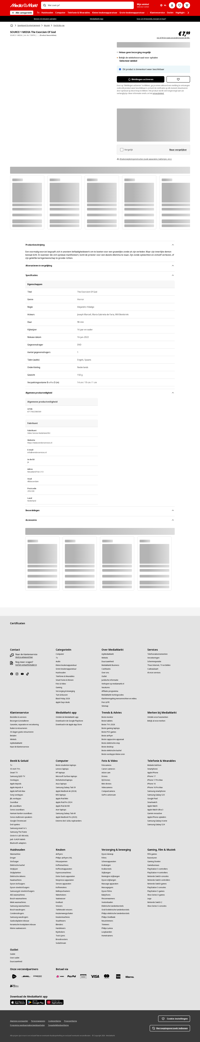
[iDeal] (60, 976)
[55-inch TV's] (15, 769)
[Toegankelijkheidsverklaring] (58, 1025)
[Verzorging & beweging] (65, 691)
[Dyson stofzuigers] (17, 883)
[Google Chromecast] (18, 820)
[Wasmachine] (15, 854)
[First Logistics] (14, 986)
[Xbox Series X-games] (156, 895)
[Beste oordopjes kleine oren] (113, 754)
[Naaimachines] (16, 880)
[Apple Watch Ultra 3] (155, 809)
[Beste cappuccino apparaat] (113, 739)
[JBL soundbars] (16, 806)
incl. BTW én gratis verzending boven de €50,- (173, 38)
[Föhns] (104, 857)
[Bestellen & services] (18, 717)
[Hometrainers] (107, 935)
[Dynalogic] (37, 976)
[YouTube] (23, 674)
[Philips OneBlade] (108, 917)
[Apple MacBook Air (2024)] (66, 791)
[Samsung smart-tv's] (18, 828)
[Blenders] (59, 924)
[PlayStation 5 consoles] (156, 887)
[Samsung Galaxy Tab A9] (66, 813)
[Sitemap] (105, 706)
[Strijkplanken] (15, 872)
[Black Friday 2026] (63, 698)
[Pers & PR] (105, 702)
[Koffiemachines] (62, 865)
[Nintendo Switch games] (157, 883)
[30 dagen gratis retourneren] (22, 732)
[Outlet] (104, 676)
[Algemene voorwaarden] (19, 1021)
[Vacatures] (106, 687)
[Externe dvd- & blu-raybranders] (69, 820)
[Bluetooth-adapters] (18, 843)
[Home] (12, 25)
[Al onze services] (154, 672)
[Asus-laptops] (61, 783)
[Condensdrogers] (17, 913)
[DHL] (26, 976)
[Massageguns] (107, 887)
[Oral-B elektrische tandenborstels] (115, 909)
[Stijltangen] (106, 872)
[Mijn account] (172, 5)
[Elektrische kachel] (17, 865)
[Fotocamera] (106, 765)
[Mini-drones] (106, 783)
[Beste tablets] (107, 720)
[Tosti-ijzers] (60, 935)
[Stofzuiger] (14, 861)
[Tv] (57, 657)
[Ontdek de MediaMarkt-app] (67, 717)
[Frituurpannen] (61, 861)
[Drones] (105, 776)
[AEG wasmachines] (17, 895)
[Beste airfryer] (107, 735)
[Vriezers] (59, 906)
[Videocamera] (107, 787)
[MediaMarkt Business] (110, 665)
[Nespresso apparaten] (65, 880)
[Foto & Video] (61, 683)
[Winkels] (105, 657)
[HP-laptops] (60, 772)
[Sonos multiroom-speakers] (21, 817)
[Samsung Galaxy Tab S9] (66, 787)
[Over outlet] (14, 957)
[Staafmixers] (61, 920)
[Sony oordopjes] (16, 795)
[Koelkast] (59, 902)
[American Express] (118, 976)
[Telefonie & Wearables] (65, 676)
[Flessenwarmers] (108, 898)
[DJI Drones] (106, 780)
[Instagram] (18, 674)
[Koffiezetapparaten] (64, 869)
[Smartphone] (152, 769)
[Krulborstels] (107, 869)
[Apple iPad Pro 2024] (64, 802)
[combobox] (90, 5)
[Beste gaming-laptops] (111, 728)
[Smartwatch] (152, 802)
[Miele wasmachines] (18, 902)
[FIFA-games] (152, 854)
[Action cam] (106, 772)
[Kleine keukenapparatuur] (66, 665)
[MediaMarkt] (24, 5)
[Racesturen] (152, 857)
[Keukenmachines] (63, 917)
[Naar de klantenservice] (19, 746)
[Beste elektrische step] (111, 743)
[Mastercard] (106, 976)
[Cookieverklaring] (54, 1021)
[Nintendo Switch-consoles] (158, 876)
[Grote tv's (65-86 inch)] (19, 835)
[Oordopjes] (14, 780)
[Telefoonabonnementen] (157, 654)
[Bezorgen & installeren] (19, 720)
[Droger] (13, 857)
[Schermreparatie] (154, 661)
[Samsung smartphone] (156, 791)
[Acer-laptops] (61, 809)
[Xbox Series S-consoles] (156, 906)
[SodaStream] (61, 943)
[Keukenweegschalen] (64, 913)
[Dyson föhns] (107, 891)
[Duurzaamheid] (108, 661)
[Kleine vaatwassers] (18, 928)
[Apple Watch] (152, 806)
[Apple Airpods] (15, 783)
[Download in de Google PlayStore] (69, 720)
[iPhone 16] (151, 783)
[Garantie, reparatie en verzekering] (24, 724)
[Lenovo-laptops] (62, 769)
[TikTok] (28, 674)
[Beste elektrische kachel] (111, 750)
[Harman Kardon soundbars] (21, 813)
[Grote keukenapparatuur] (66, 669)
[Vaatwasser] (60, 898)
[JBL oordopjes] (15, 798)
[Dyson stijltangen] (109, 880)
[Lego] (149, 898)
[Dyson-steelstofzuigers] (19, 887)
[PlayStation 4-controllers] (157, 872)
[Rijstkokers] (60, 932)
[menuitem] (38, 12)
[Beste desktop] (108, 746)
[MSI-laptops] (61, 795)
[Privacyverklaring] (70, 1021)
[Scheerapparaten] (109, 861)
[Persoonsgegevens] (38, 1021)
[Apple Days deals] (63, 702)
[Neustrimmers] (107, 920)
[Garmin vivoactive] (154, 813)
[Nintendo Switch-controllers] (158, 880)
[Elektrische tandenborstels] (113, 906)
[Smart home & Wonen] (65, 680)
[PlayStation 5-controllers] (157, 869)
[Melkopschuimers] (63, 891)
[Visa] (95, 976)
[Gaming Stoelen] (154, 861)
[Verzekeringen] (153, 657)
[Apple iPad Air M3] (63, 806)
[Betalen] (13, 735)
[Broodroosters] (62, 939)
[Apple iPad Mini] (62, 798)
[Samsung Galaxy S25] (156, 795)
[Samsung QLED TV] (17, 776)
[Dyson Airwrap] (107, 854)
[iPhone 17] (151, 776)
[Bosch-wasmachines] (18, 898)
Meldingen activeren (140, 79)
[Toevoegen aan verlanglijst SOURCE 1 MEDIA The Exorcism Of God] (178, 79)
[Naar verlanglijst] (179, 5)
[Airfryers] (59, 854)
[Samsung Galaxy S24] (156, 824)
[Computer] (60, 654)
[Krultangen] (106, 865)
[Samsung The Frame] (18, 832)
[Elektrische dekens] (17, 876)
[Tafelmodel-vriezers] (64, 909)
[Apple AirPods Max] (17, 791)
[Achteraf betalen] (130, 977)
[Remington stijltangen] (111, 876)
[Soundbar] (14, 802)
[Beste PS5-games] (109, 732)
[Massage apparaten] (110, 883)
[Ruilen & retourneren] (18, 728)
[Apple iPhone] (152, 772)
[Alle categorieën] (21, 13)
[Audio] (58, 661)
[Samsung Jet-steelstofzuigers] (22, 891)
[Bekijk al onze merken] (156, 720)
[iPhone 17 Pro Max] (155, 780)
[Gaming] (59, 687)
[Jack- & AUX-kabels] (17, 839)
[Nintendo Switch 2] (154, 902)
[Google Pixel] (152, 798)
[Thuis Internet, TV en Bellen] (158, 665)
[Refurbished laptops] (64, 780)
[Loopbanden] (107, 932)
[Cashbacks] (106, 669)
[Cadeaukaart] (152, 669)
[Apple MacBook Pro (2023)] (66, 817)
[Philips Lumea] (107, 928)
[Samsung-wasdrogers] (19, 917)
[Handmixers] (61, 928)
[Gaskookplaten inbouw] (19, 920)
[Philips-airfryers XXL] (64, 857)
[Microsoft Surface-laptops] (66, 776)
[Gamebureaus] (153, 865)
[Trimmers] (105, 924)
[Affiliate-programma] (110, 691)
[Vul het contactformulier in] (26, 665)
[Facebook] (12, 674)
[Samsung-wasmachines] (20, 906)
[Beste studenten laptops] (66, 765)
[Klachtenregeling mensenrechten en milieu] (119, 698)
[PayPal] (71, 976)
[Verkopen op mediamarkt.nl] (113, 683)
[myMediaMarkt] (108, 654)
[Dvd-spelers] (15, 824)
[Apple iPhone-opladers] (156, 817)
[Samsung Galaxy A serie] (157, 820)
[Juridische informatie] (110, 680)
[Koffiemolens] (61, 887)
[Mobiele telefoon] (154, 765)
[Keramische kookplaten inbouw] (23, 924)
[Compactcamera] (108, 791)
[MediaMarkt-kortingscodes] (113, 695)
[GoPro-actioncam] (109, 795)
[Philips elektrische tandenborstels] (115, 913)
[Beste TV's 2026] (108, 724)
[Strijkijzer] (14, 869)
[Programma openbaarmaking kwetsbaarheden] (27, 1025)
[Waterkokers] (61, 895)
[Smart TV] (14, 772)
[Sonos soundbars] (17, 809)
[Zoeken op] (44, 5)
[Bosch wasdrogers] (17, 909)
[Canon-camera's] (108, 769)
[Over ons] (105, 672)
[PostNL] (14, 976)
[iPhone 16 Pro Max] (155, 787)
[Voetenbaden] (107, 902)
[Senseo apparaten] (63, 883)
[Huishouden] (61, 672)
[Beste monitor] (107, 717)
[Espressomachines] (63, 872)
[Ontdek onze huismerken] (157, 717)
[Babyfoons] (106, 895)
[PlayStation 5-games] (156, 891)
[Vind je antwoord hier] (24, 657)
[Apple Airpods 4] (16, 787)
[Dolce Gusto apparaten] (65, 876)
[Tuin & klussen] (62, 695)
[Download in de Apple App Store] (69, 724)
